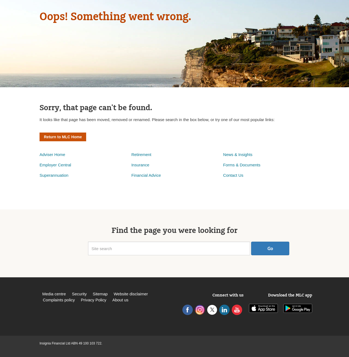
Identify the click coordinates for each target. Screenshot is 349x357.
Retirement (141, 154)
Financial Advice (146, 175)
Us (240, 175)
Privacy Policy (93, 300)
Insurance (140, 165)
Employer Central (55, 165)
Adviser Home (52, 154)
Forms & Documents (242, 165)
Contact (230, 175)
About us (120, 300)
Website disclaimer (131, 294)
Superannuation (54, 175)
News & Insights (237, 154)
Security (79, 294)
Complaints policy (59, 300)
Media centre (54, 294)
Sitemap (100, 294)
